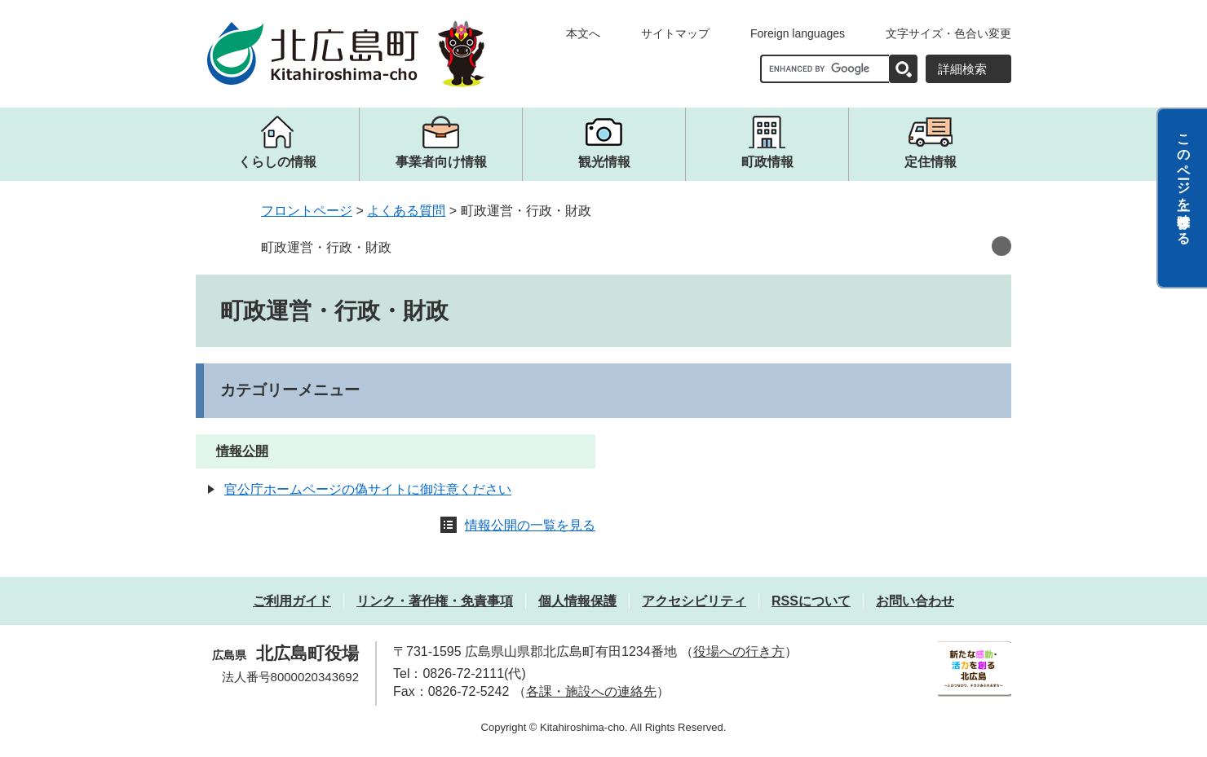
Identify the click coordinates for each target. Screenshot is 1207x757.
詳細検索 (962, 69)
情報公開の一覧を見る (530, 525)
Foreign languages (797, 33)
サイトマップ (675, 33)
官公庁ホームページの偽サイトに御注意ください (367, 489)
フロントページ (306, 211)
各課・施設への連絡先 (591, 691)
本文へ (583, 33)
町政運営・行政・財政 (326, 247)
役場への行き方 (739, 651)
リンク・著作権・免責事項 (434, 601)
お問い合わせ (915, 601)
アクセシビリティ (694, 601)
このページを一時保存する (1184, 181)
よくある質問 (406, 211)
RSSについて (811, 601)
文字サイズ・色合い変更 (948, 33)
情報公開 (242, 451)
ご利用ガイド (292, 601)
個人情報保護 (577, 601)
